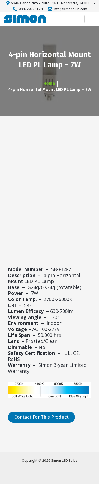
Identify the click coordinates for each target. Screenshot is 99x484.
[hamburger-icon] (90, 19)
